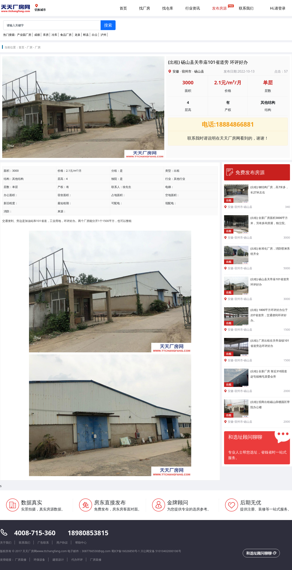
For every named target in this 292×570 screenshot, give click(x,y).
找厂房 (144, 8)
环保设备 (39, 559)
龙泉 (77, 35)
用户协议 (62, 542)
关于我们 (5, 542)
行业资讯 (192, 8)
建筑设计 (58, 559)
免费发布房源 (245, 172)
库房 (46, 35)
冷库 (54, 35)
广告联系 (43, 542)
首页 (123, 8)
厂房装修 (20, 559)
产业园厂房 (24, 35)
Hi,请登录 (278, 8)
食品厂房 (66, 35)
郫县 (86, 35)
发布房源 (219, 8)
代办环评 (77, 559)
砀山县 (199, 71)
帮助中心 (81, 542)
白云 (95, 35)
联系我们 (246, 8)
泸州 (103, 35)
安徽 (176, 71)
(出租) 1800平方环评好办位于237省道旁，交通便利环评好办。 (269, 315)
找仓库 (167, 8)
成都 (37, 35)
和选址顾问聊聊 (261, 553)
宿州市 (186, 71)
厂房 (29, 47)
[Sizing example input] (52, 25)
